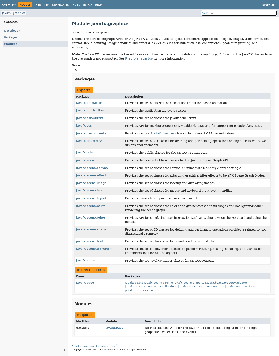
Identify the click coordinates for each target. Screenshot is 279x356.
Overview (9, 4)
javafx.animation (89, 102)
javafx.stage (85, 260)
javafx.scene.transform (94, 248)
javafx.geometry (89, 140)
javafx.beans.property (189, 282)
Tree (37, 4)
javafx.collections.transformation (201, 286)
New (46, 4)
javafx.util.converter (139, 290)
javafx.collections (164, 286)
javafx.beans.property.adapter (226, 282)
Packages (10, 37)
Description (13, 30)
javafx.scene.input (90, 190)
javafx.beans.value (138, 286)
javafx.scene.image (91, 183)
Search (87, 4)
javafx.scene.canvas (92, 167)
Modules (10, 43)
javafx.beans (134, 282)
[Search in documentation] (239, 13)
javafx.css (84, 125)
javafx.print (85, 152)
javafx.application (90, 110)
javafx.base (85, 282)
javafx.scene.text (89, 241)
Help (98, 4)
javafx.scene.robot (90, 217)
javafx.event (233, 286)
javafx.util (250, 286)
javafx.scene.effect (91, 175)
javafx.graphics (14, 13)
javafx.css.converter (92, 133)
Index (76, 4)
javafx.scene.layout (91, 198)
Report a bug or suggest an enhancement (93, 346)
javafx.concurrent (89, 118)
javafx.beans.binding (158, 282)
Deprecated (60, 4)
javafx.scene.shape (91, 229)
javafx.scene (86, 160)
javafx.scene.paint (90, 205)
